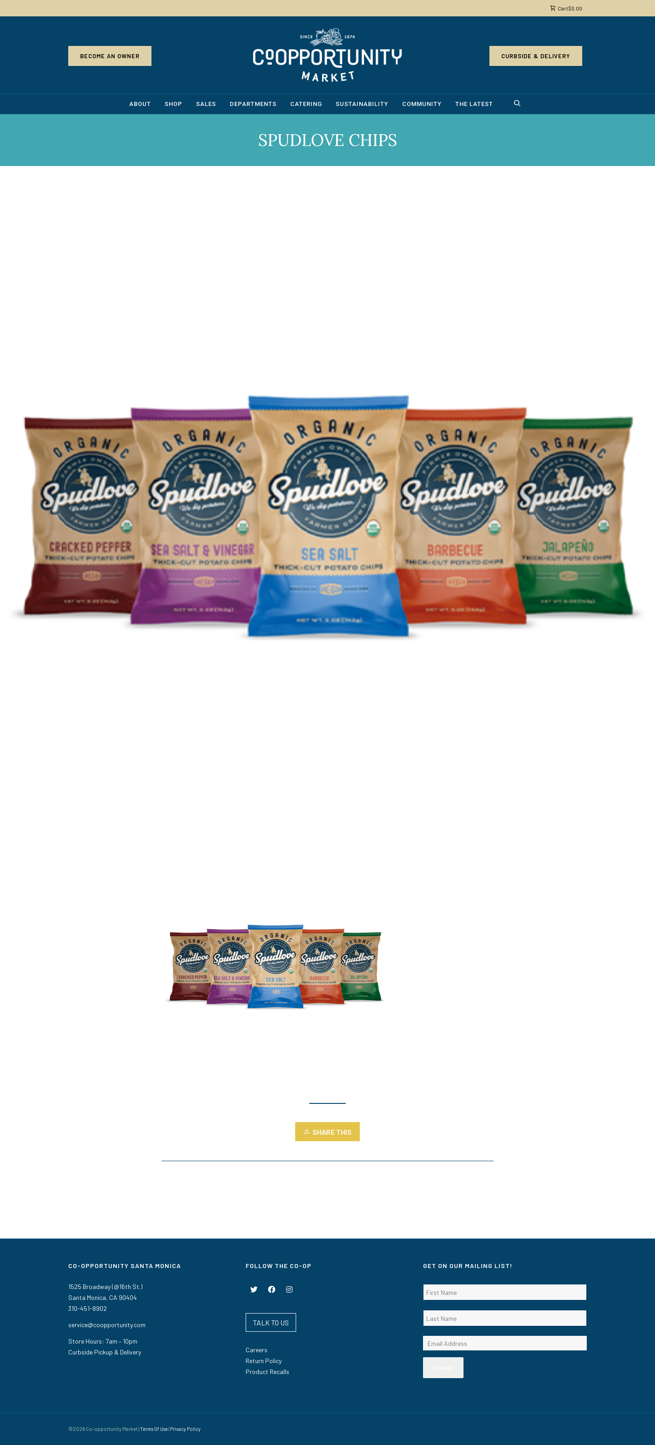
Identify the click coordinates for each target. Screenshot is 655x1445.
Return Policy (264, 1360)
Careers (256, 1350)
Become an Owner (110, 56)
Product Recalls (267, 1371)
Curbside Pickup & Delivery (104, 1352)
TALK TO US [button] (271, 1322)
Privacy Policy (185, 1429)
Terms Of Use (154, 1429)
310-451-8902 (87, 1308)
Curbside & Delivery (535, 56)
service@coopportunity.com (107, 1325)
